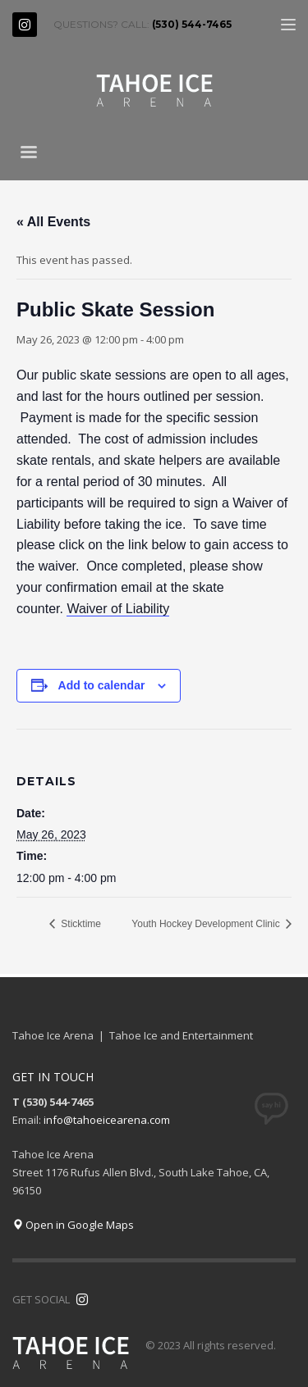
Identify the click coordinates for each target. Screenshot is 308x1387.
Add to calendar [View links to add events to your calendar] (101, 685)
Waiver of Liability (118, 609)
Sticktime (79, 924)
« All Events (53, 222)
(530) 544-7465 (192, 24)
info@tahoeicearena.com (107, 1119)
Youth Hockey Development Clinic (207, 924)
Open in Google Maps (73, 1224)
